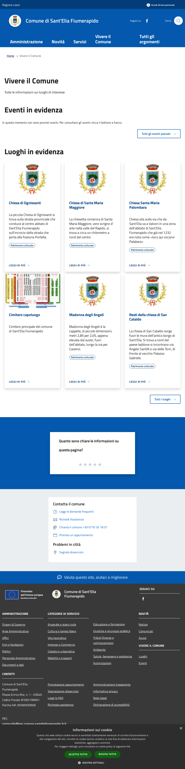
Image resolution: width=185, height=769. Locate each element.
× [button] (180, 728)
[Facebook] (145, 20)
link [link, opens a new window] (128, 746)
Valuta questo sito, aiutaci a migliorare (92, 577)
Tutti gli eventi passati (159, 133)
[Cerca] (178, 20)
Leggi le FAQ (55, 698)
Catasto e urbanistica (61, 651)
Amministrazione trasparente (112, 684)
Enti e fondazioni (12, 644)
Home (10, 56)
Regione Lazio (11, 5)
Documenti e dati (13, 665)
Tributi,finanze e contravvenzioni (103, 640)
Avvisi (142, 638)
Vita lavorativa (57, 638)
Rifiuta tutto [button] (107, 754)
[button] (92, 763)
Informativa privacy (105, 691)
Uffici (5, 638)
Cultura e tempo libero (62, 631)
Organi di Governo (13, 624)
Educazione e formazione (109, 624)
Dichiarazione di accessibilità (111, 704)
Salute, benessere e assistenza (112, 656)
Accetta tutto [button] (78, 754)
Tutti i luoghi (165, 399)
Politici (6, 651)
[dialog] (92, 746)
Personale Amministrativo (18, 658)
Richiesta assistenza (60, 704)
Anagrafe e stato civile (62, 624)
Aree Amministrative (15, 631)
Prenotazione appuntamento (66, 684)
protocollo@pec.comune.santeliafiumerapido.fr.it (34, 723)
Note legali (100, 698)
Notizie (143, 624)
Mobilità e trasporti (60, 658)
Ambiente (99, 649)
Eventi (143, 663)
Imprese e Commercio (61, 644)
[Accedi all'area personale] (160, 5)
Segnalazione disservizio (63, 691)
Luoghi (143, 656)
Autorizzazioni (102, 663)
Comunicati (146, 631)
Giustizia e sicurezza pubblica (111, 631)
